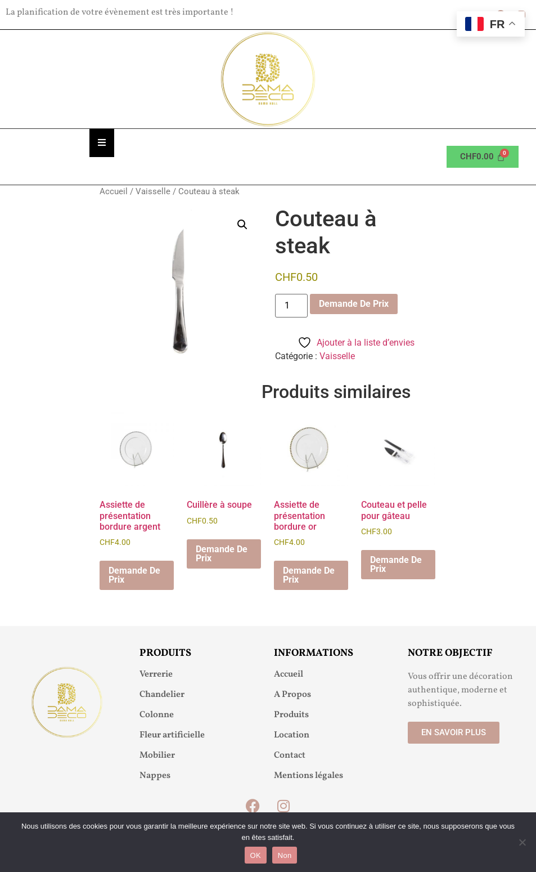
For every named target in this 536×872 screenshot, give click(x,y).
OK (255, 855)
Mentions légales (308, 776)
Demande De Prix (354, 303)
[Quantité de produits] (291, 306)
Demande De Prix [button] (134, 575)
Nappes (154, 776)
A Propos (292, 694)
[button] (242, 224)
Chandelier (161, 694)
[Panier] (483, 157)
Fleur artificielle (172, 735)
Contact (289, 755)
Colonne (156, 715)
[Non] (522, 842)
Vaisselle (153, 191)
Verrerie (156, 674)
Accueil (114, 191)
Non (285, 855)
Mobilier (157, 755)
